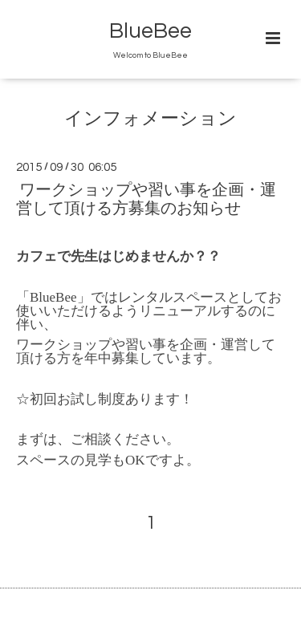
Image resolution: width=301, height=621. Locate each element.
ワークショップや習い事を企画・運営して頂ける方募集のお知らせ (146, 199)
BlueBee (150, 31)
